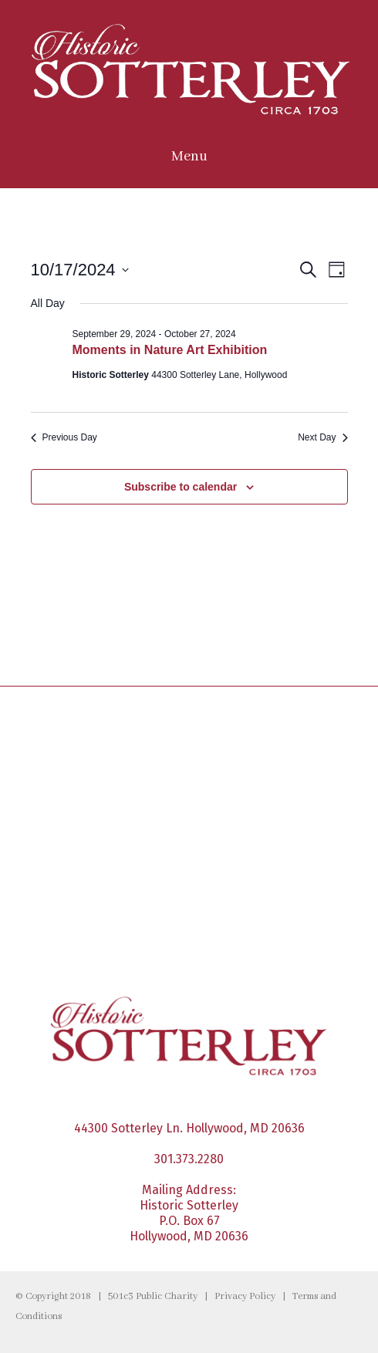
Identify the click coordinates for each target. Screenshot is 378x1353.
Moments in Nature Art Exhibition (170, 349)
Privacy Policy (244, 1297)
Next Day (322, 437)
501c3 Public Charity (152, 1297)
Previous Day (64, 437)
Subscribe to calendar (180, 487)
